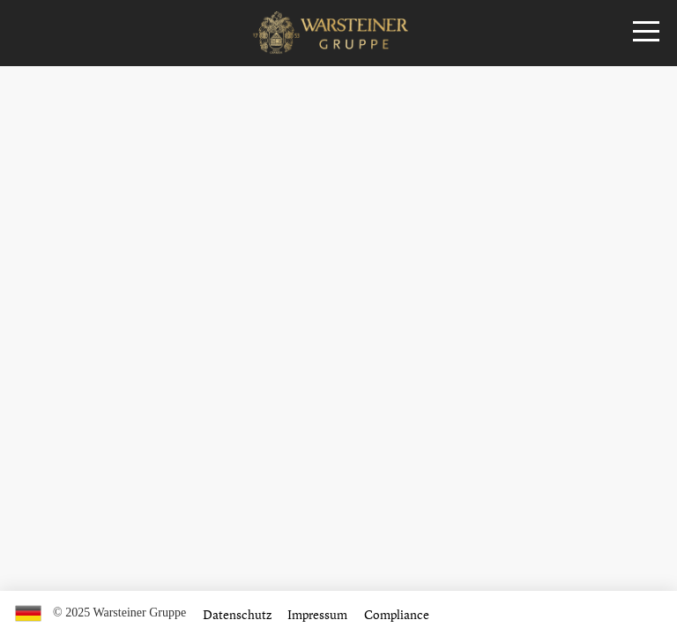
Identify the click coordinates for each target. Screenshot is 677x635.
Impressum (317, 614)
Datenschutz (237, 614)
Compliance (396, 614)
